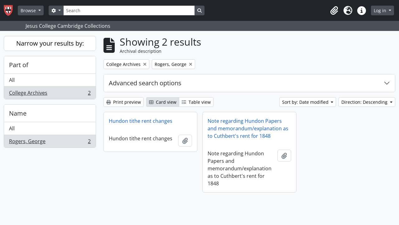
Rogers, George (50, 143)
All (12, 80)
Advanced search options (145, 83)
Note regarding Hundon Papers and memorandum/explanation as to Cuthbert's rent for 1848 (248, 128)
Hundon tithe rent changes (140, 121)
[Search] (129, 10)
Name (17, 113)
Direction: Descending (365, 102)
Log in (380, 10)
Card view (162, 102)
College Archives (50, 94)
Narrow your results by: (50, 43)
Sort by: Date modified (306, 102)
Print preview (123, 102)
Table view (196, 102)
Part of (18, 65)
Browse (29, 10)
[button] (334, 11)
